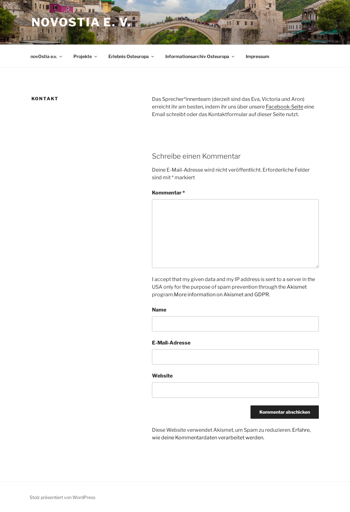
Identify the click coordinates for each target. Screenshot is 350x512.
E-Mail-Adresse (171, 343)
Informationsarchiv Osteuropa (200, 56)
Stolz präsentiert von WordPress (62, 497)
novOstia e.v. (47, 56)
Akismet (297, 287)
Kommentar (168, 193)
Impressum (257, 56)
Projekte (85, 56)
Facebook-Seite (284, 107)
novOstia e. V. (81, 22)
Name (159, 310)
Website (162, 376)
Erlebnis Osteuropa (131, 56)
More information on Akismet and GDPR (221, 295)
